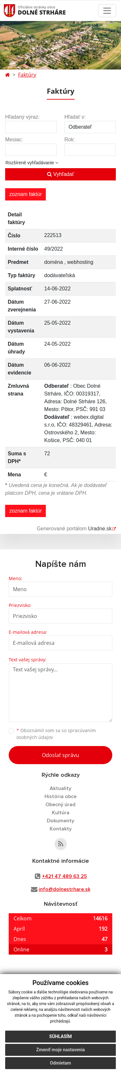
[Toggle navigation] (107, 10)
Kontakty (61, 828)
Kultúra (60, 812)
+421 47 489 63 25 (64, 876)
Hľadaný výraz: (22, 117)
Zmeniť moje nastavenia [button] (60, 1049)
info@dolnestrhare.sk (64, 889)
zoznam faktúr (25, 194)
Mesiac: (14, 139)
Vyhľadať (60, 174)
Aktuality (60, 788)
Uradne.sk (100, 528)
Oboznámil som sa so (56, 733)
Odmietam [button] (60, 1063)
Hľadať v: (75, 117)
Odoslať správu (60, 755)
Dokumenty (60, 820)
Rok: (70, 139)
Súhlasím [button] (60, 1036)
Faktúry (27, 74)
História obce (60, 796)
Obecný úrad (60, 804)
